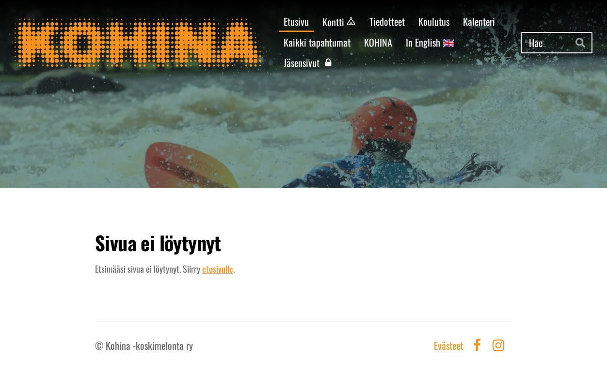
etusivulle (217, 268)
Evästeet (448, 345)
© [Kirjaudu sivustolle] (100, 345)
